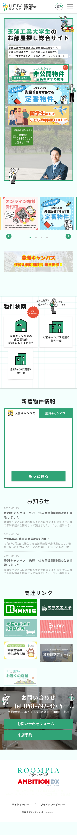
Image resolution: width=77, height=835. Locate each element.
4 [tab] (47, 237)
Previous (8, 236)
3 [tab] (41, 237)
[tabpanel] (57, 213)
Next (68, 236)
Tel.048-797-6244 (38, 710)
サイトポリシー (20, 809)
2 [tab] (36, 237)
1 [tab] (30, 237)
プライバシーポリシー (53, 809)
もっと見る (38, 481)
